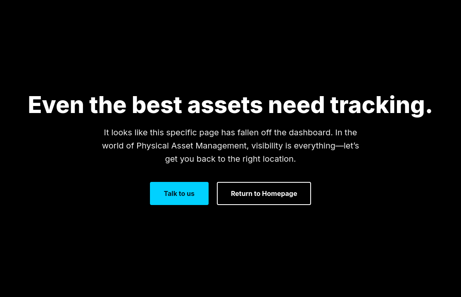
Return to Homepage (264, 193)
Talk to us (179, 193)
